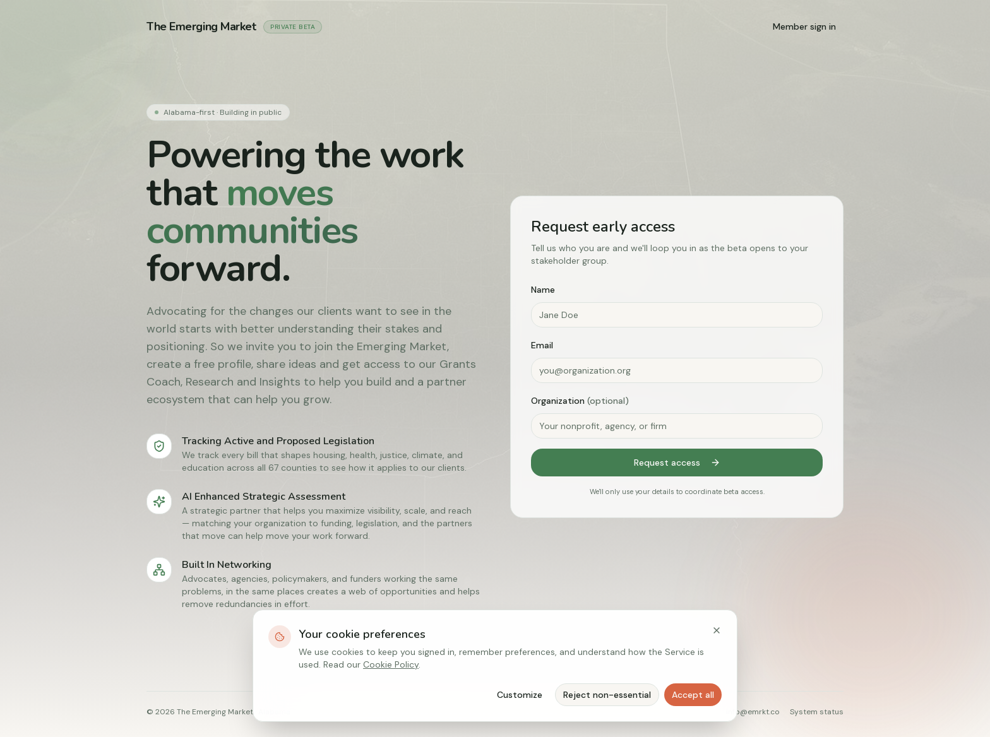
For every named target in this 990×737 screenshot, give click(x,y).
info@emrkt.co (753, 712)
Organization (580, 400)
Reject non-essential (607, 694)
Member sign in (804, 26)
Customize (519, 694)
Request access (677, 462)
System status (817, 712)
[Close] (717, 630)
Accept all (693, 694)
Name (543, 289)
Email (542, 345)
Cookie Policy (391, 664)
